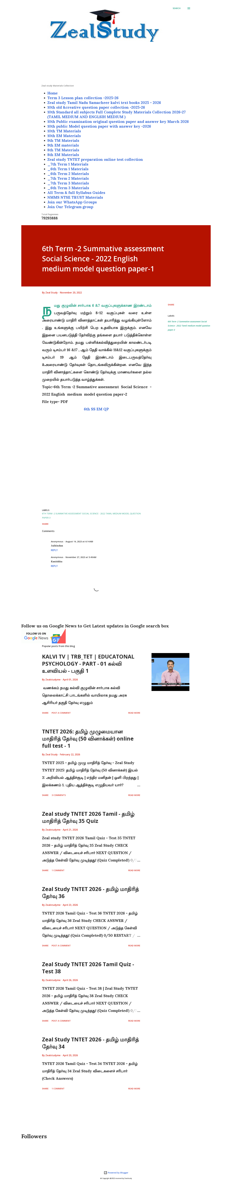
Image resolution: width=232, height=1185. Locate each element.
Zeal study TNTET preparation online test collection (95, 159)
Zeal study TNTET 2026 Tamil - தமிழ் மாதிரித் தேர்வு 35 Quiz (88, 817)
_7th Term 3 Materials (68, 183)
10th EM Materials (64, 135)
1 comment (58, 870)
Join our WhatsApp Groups (72, 202)
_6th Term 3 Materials (68, 188)
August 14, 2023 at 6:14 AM (79, 541)
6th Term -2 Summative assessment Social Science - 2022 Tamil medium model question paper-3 (189, 325)
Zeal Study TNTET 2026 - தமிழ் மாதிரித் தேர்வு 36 (90, 892)
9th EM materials (63, 145)
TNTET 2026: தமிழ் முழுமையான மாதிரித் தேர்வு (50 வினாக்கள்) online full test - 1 (88, 738)
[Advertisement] (116, 63)
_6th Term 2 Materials (68, 173)
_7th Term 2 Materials (68, 178)
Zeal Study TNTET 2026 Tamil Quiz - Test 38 (88, 968)
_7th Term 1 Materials (67, 164)
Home (52, 93)
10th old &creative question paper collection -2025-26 (96, 107)
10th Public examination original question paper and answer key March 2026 (118, 121)
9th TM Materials (63, 140)
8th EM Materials (63, 154)
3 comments (59, 795)
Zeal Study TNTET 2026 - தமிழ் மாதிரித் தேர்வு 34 (90, 1043)
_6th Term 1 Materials (67, 169)
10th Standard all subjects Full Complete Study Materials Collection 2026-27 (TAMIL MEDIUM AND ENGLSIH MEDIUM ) (116, 114)
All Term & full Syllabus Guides (76, 192)
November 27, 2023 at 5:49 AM (81, 557)
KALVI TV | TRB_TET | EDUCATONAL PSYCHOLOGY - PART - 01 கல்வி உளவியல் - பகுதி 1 (88, 663)
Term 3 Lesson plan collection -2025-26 (83, 97)
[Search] (177, 8)
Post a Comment (61, 712)
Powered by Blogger (116, 1172)
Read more (134, 712)
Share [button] (171, 304)
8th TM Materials (63, 150)
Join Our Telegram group (70, 206)
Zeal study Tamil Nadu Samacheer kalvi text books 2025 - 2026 (104, 102)
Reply (54, 550)
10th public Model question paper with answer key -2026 (99, 126)
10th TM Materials (64, 131)
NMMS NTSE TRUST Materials (75, 197)
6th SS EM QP (97, 409)
